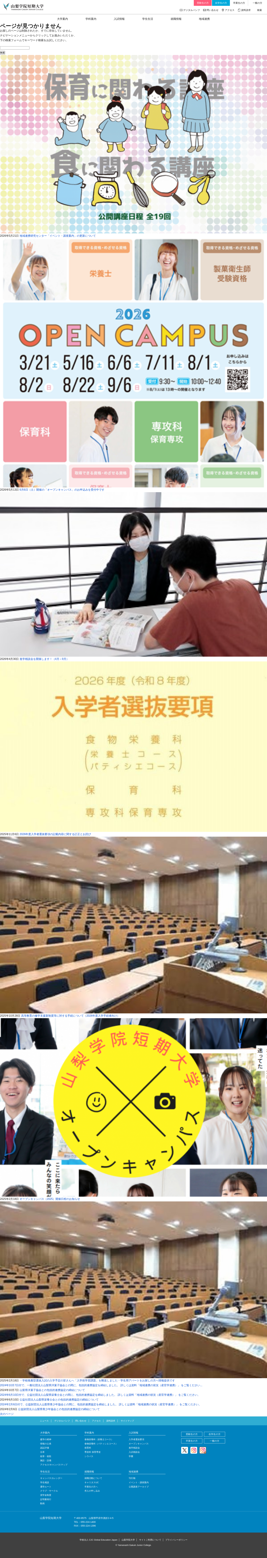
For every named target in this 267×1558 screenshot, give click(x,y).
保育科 (87, 1447)
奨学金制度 (45, 1495)
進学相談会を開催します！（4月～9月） (44, 658)
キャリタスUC (91, 1482)
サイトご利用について (150, 1540)
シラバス (88, 1456)
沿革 (42, 1452)
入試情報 (119, 18)
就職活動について (93, 1478)
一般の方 (257, 3)
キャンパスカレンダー (51, 1478)
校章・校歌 (45, 1456)
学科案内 (90, 18)
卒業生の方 (239, 3)
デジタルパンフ (191, 10)
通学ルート (45, 1486)
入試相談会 (134, 1452)
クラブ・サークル (49, 1491)
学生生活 (147, 18)
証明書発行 (45, 1499)
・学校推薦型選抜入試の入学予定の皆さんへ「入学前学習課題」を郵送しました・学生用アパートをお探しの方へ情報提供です (97, 1380)
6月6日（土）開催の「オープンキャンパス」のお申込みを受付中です (62, 489)
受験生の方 (203, 3)
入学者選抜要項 (136, 1439)
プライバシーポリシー (176, 1540)
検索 (259, 10)
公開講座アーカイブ (139, 1486)
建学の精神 (45, 1439)
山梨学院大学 (128, 1540)
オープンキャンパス (139, 1443)
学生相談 (44, 1482)
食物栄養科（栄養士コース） (98, 1439)
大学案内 (62, 18)
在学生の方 (221, 3)
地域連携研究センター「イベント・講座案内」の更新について (58, 235)
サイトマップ (127, 1420)
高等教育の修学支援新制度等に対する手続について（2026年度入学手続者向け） (70, 1015)
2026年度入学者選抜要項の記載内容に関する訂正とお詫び (55, 834)
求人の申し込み (92, 1491)
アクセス (229, 10)
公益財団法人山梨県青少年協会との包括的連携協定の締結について (59, 1409)
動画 (42, 1503)
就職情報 (176, 18)
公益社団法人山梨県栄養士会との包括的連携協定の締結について (59, 1399)
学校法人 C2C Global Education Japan (98, 1540)
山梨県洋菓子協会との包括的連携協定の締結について (52, 1390)
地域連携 (204, 18)
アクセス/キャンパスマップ (53, 1464)
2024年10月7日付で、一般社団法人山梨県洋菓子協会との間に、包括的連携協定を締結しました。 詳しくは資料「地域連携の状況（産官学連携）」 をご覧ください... (101, 1385)
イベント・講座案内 (139, 1482)
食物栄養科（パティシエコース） (101, 1443)
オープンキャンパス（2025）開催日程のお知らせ (50, 1198)
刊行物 (132, 1478)
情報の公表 (45, 1443)
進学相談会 (134, 1447)
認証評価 (44, 1447)
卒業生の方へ (91, 1486)
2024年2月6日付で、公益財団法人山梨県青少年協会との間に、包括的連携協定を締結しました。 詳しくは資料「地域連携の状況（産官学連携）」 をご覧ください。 (100, 1404)
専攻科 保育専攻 (92, 1452)
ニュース (44, 1420)
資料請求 (246, 10)
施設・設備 (45, 1460)
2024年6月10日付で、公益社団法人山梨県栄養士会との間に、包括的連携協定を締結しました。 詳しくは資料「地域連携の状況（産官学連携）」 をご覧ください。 (100, 1394)
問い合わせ (212, 10)
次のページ (7, 1413)
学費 (131, 1456)
